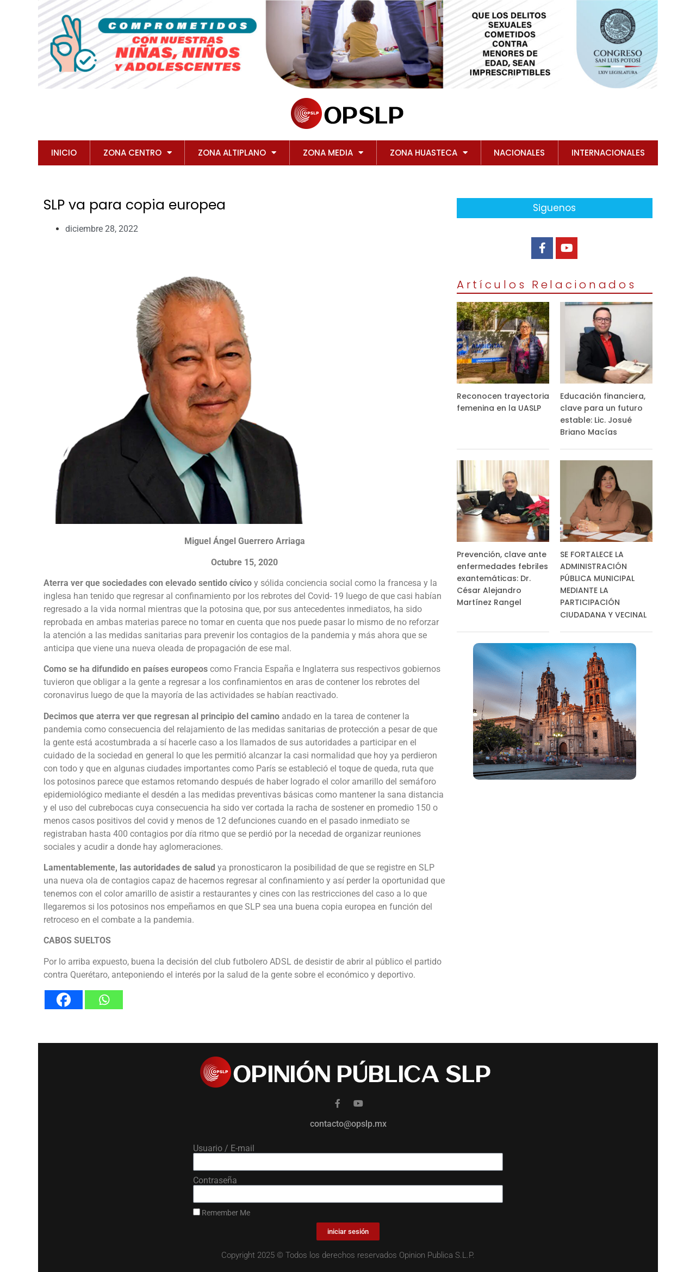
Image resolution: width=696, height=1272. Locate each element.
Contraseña (215, 1180)
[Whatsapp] (104, 999)
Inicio (64, 152)
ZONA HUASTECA (429, 152)
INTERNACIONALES (608, 152)
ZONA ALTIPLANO (237, 152)
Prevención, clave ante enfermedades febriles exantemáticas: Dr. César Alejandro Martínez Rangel (502, 578)
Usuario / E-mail (223, 1148)
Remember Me (221, 1212)
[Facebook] (64, 999)
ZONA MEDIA (333, 152)
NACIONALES (519, 152)
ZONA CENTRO (137, 152)
